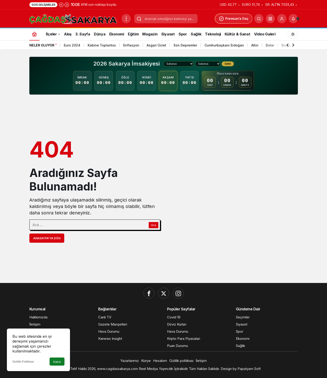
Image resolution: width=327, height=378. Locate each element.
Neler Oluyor (41, 45)
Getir (228, 63)
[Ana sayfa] (34, 34)
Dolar (270, 45)
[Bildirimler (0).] (293, 18)
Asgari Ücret (156, 45)
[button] (270, 18)
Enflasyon (131, 45)
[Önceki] (61, 4)
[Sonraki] (67, 4)
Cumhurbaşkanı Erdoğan (224, 45)
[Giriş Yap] (281, 18)
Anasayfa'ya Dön (46, 238)
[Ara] (258, 18)
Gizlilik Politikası (23, 361)
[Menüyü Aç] (126, 18)
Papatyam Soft (249, 368)
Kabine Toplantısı (102, 45)
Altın (254, 45)
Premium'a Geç (234, 18)
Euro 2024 (72, 45)
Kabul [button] (57, 362)
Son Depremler (185, 45)
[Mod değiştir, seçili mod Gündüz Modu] (293, 34)
